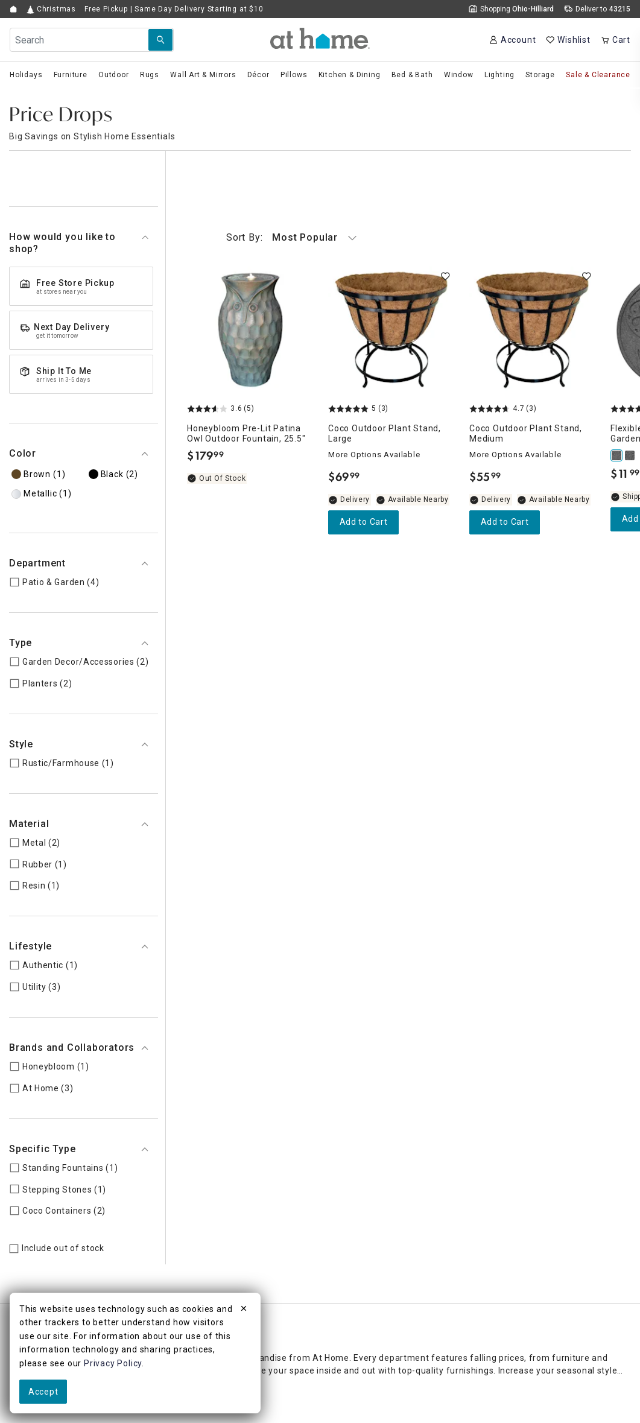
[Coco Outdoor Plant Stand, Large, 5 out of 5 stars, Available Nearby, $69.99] (391, 330)
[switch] (445, 276)
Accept (43, 1391)
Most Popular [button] (291, 237)
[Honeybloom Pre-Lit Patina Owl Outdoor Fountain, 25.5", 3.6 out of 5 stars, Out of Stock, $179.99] (250, 330)
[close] (243, 1310)
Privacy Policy (113, 1363)
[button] (320, 38)
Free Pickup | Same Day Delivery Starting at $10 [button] (174, 9)
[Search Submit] (160, 40)
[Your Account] (512, 40)
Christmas (51, 9)
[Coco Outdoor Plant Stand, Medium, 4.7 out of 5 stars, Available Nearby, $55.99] (532, 330)
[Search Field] (92, 40)
